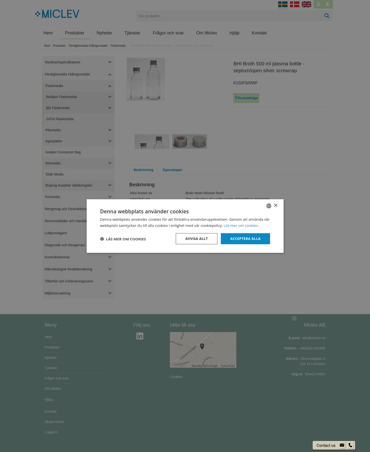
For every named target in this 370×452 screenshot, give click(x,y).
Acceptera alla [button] (245, 238)
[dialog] (185, 226)
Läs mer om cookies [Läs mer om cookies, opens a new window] (241, 225)
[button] (123, 238)
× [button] (275, 205)
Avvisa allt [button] (196, 238)
